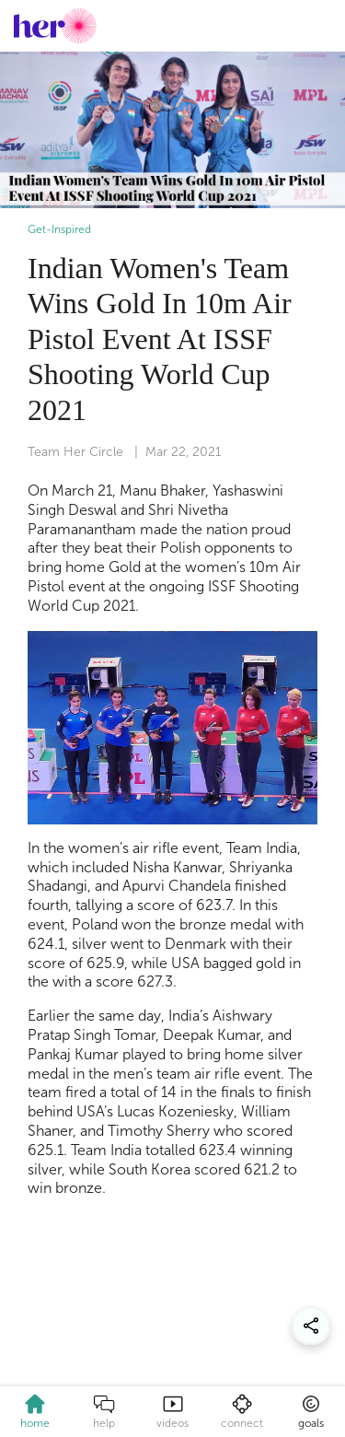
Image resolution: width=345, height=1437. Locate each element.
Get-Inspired (59, 229)
